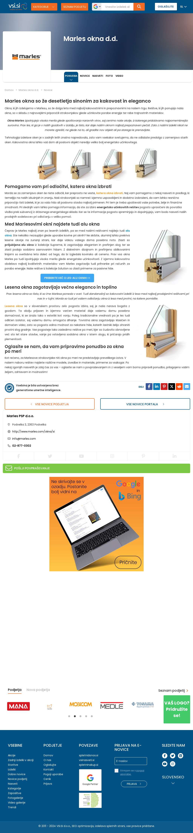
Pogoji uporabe (53, 774)
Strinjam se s (132, 772)
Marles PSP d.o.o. (20, 416)
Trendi (12, 807)
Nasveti (97, 76)
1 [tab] (69, 716)
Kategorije (41, 7)
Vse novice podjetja (50, 404)
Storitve (13, 765)
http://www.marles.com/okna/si (33, 431)
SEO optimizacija (83, 826)
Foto (109, 76)
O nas (47, 760)
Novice (85, 76)
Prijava (48, 784)
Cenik (47, 779)
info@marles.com (23, 439)
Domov (9, 90)
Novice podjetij (17, 779)
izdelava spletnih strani (110, 826)
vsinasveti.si (86, 760)
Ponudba (71, 76)
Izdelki (12, 769)
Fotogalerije (15, 798)
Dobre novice (16, 774)
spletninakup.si (88, 765)
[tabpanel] (18, 706)
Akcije (11, 755)
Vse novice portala (145, 404)
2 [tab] (75, 716)
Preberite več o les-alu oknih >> (67, 278)
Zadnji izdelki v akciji (21, 760)
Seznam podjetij (74, 7)
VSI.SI (60, 826)
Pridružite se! (177, 709)
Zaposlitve (14, 793)
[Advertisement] (31, 598)
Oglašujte (50, 765)
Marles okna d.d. (29, 90)
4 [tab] (86, 716)
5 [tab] (92, 716)
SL (181, 7)
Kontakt (49, 769)
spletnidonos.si (88, 755)
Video (119, 76)
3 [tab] (80, 716)
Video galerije (16, 802)
